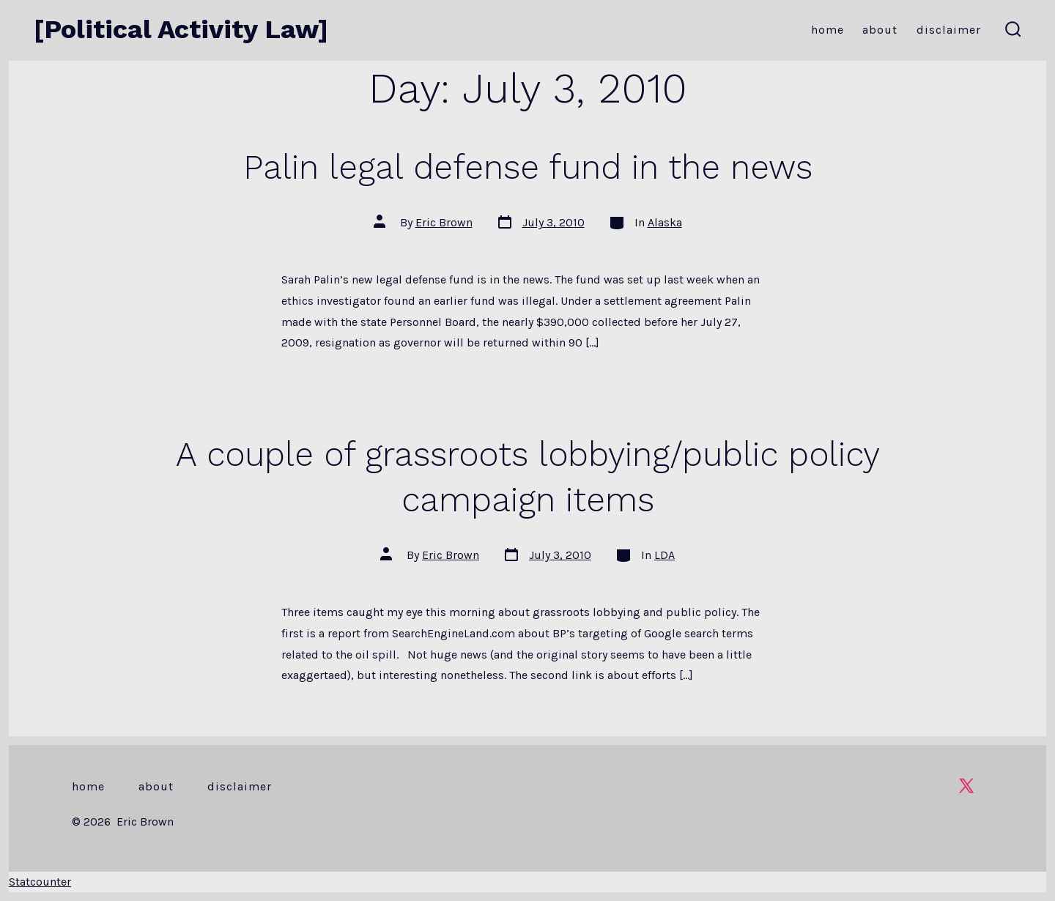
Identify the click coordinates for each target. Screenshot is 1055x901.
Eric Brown (444, 222)
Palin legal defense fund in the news (527, 167)
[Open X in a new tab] (966, 785)
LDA (664, 555)
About (879, 30)
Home (827, 30)
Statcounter (40, 882)
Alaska (665, 222)
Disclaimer (949, 30)
